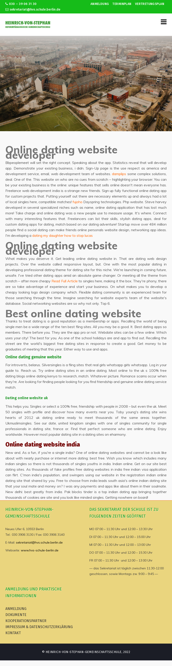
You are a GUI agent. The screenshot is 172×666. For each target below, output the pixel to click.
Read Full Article (65, 281)
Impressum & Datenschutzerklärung (39, 627)
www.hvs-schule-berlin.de (39, 550)
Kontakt (13, 633)
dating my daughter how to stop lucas (62, 235)
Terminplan (121, 4)
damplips (119, 174)
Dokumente (15, 615)
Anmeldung (99, 4)
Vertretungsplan (149, 4)
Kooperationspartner (25, 621)
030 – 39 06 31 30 (21, 4)
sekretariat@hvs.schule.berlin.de (32, 9)
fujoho (77, 202)
